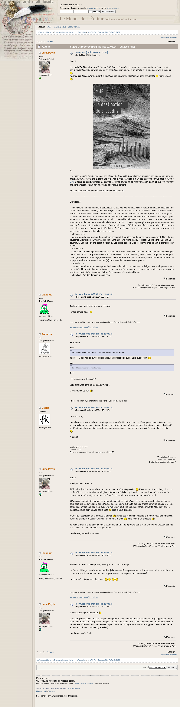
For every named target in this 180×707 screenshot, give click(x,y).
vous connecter (93, 8)
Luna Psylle (48, 52)
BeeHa (45, 407)
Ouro (72, 182)
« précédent (164, 38)
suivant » (173, 38)
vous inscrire (113, 8)
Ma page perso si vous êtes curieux (84, 327)
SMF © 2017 (49, 688)
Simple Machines (60, 688)
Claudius (47, 294)
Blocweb (51, 691)
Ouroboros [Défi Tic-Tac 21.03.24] (91, 52)
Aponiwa (47, 334)
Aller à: (145, 667)
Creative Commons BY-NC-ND (84, 683)
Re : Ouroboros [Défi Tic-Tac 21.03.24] (93, 294)
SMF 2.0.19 (40, 688)
